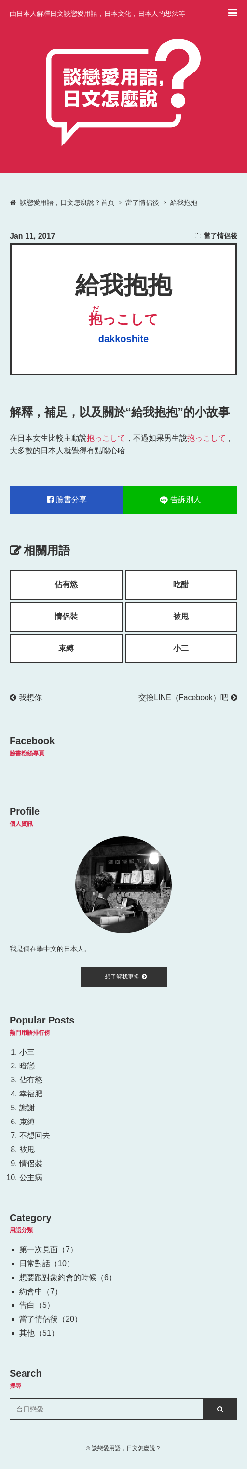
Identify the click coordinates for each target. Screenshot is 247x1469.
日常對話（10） (46, 1263)
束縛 (66, 648)
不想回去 (34, 1135)
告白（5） (37, 1305)
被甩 (181, 616)
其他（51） (39, 1333)
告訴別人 (180, 499)
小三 (181, 648)
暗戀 (27, 1066)
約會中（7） (40, 1291)
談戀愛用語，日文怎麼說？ (126, 1448)
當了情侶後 (220, 236)
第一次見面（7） (48, 1249)
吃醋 (181, 584)
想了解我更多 (126, 976)
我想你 (26, 697)
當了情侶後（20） (50, 1319)
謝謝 (27, 1108)
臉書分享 (67, 499)
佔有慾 (66, 584)
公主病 (30, 1177)
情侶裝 (66, 616)
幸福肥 (30, 1094)
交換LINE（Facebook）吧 (187, 697)
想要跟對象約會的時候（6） (67, 1277)
